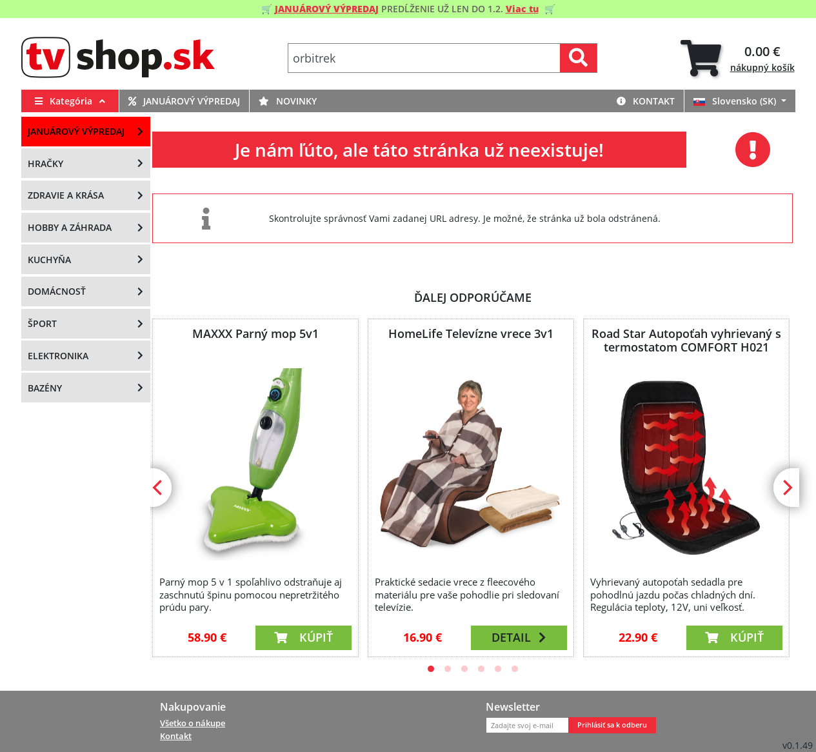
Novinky (288, 101)
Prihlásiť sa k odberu (612, 724)
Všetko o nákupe (192, 723)
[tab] (737, 58)
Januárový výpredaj (184, 101)
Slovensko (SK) (736, 101)
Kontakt (646, 101)
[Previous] (159, 487)
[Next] (786, 487)
